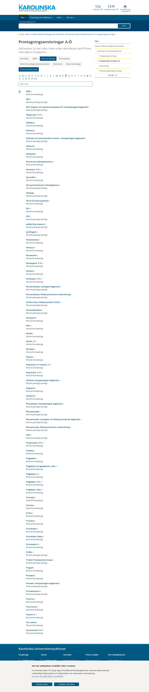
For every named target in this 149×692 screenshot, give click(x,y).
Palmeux (30, 130)
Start (22, 34)
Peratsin (30, 271)
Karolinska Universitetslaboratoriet (80, 34)
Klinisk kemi (57, 64)
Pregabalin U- (32, 474)
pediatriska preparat (35, 224)
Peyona (29, 357)
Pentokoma (31, 255)
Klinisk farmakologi (48, 59)
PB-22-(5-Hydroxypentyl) (37, 200)
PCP (28, 208)
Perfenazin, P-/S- (33, 279)
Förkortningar (104, 66)
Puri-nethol (31, 622)
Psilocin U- (31, 614)
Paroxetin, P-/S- (33, 169)
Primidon (30, 521)
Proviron (30, 599)
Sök (124, 25)
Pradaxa (29, 450)
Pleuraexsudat (32, 411)
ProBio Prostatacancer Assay (39, 560)
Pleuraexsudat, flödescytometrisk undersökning (48, 427)
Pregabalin (31, 458)
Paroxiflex (30, 177)
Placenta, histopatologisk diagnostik (42, 380)
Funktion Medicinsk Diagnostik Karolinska (47, 34)
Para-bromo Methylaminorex (39, 161)
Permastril (31, 318)
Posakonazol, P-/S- (34, 442)
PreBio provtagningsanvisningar (110, 71)
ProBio (29, 552)
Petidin (29, 333)
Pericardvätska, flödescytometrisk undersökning (48, 294)
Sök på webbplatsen (29, 25)
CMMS (34, 59)
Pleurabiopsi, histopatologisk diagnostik (44, 403)
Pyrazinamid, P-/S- (34, 630)
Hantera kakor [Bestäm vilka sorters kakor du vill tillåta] (42, 684)
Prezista (29, 505)
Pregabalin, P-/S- (33, 482)
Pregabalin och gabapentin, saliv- (41, 466)
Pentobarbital (32, 239)
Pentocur (30, 247)
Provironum (31, 606)
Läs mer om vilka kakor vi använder (47, 676)
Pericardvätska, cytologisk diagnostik (43, 286)
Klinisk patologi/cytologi (28, 69)
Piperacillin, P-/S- (33, 372)
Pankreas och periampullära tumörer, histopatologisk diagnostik (55, 138)
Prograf (29, 567)
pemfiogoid (31, 232)
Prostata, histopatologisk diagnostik (42, 583)
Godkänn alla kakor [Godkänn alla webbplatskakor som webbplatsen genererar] (66, 684)
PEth (28, 325)
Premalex (30, 497)
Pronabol (30, 575)
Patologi (29, 193)
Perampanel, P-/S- (34, 263)
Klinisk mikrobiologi (73, 64)
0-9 (35, 79)
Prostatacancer (33, 591)
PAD (28, 99)
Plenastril (30, 396)
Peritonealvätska (33, 310)
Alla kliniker (24, 59)
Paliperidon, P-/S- (34, 115)
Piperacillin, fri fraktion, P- (38, 364)
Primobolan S (32, 544)
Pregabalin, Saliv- (34, 489)
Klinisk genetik (64, 59)
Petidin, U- (30, 341)
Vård (27, 34)
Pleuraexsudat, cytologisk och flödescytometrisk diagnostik (53, 419)
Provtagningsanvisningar (105, 34)
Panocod (30, 146)
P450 (28, 91)
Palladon (30, 122)
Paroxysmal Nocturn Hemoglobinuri (42, 185)
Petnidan (30, 349)
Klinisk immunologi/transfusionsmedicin (34, 64)
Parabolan (30, 154)
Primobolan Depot (34, 536)
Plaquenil (30, 388)
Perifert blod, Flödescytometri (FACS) (43, 302)
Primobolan (31, 528)
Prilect (29, 513)
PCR (28, 216)
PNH (28, 435)
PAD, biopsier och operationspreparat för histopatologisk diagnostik (57, 107)
